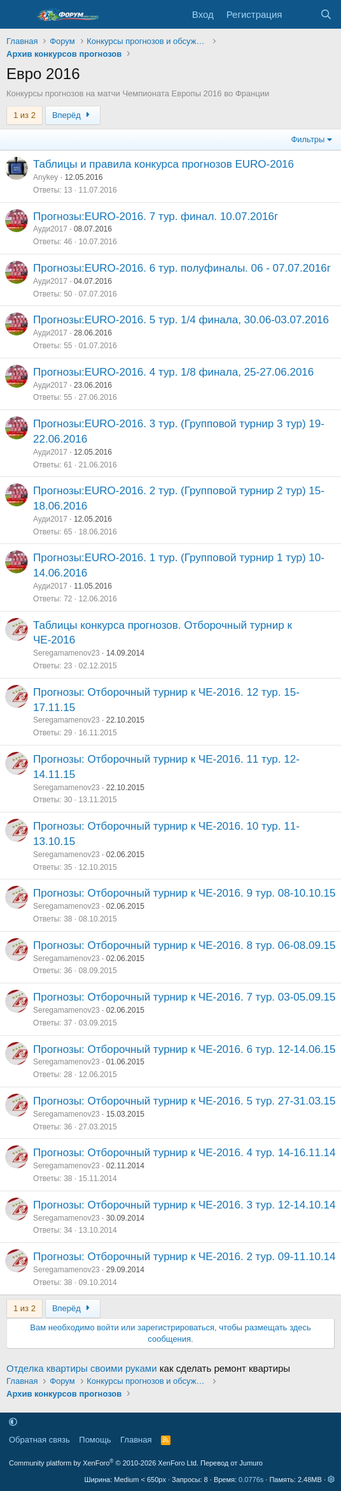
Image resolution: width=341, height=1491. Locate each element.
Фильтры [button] (307, 139)
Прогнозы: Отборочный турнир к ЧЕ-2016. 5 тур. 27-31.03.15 (184, 1101)
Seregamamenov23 (66, 653)
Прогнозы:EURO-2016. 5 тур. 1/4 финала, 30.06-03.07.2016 (181, 320)
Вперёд (73, 115)
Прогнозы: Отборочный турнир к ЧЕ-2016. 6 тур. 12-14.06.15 (184, 1049)
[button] (13, 1422)
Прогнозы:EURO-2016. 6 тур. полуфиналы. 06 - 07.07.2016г (182, 268)
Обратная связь (39, 1439)
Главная (135, 1439)
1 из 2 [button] (24, 115)
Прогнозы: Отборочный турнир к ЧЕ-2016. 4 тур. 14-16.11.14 (184, 1153)
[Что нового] (300, 14)
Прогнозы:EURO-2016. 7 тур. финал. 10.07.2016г (155, 216)
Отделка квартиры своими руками (81, 1368)
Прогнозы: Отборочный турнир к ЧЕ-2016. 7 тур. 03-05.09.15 (184, 997)
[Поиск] (326, 14)
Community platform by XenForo (103, 1463)
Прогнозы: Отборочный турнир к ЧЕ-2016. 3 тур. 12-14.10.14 (184, 1205)
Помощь (95, 1439)
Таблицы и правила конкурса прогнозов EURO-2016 (163, 164)
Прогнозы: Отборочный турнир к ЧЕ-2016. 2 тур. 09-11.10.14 (184, 1257)
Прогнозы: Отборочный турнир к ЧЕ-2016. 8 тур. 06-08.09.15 (184, 945)
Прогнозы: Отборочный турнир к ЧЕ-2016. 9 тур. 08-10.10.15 (184, 893)
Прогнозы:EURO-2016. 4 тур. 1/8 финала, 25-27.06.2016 (173, 372)
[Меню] (17, 14)
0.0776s (251, 1479)
